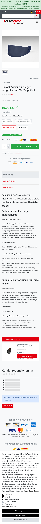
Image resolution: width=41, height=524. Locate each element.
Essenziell (8, 495)
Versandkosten (18, 153)
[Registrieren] (6, 12)
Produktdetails (8, 187)
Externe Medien (10, 502)
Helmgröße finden (9, 181)
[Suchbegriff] (18, 16)
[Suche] (36, 16)
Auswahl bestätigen (20, 520)
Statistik (7, 497)
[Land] (31, 12)
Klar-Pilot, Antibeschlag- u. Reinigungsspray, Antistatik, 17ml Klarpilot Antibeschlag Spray (25, 345)
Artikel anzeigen (27, 356)
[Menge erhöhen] (8, 145)
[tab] (20, 175)
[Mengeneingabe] (4, 146)
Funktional (8, 504)
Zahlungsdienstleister (12, 499)
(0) (12, 94)
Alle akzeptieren (20, 511)
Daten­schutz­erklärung (31, 491)
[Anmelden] (2, 12)
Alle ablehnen (20, 515)
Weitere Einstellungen (9, 506)
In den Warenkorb (27, 146)
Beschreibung (8, 175)
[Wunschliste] (34, 12)
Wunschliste (34, 78)
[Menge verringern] (8, 148)
